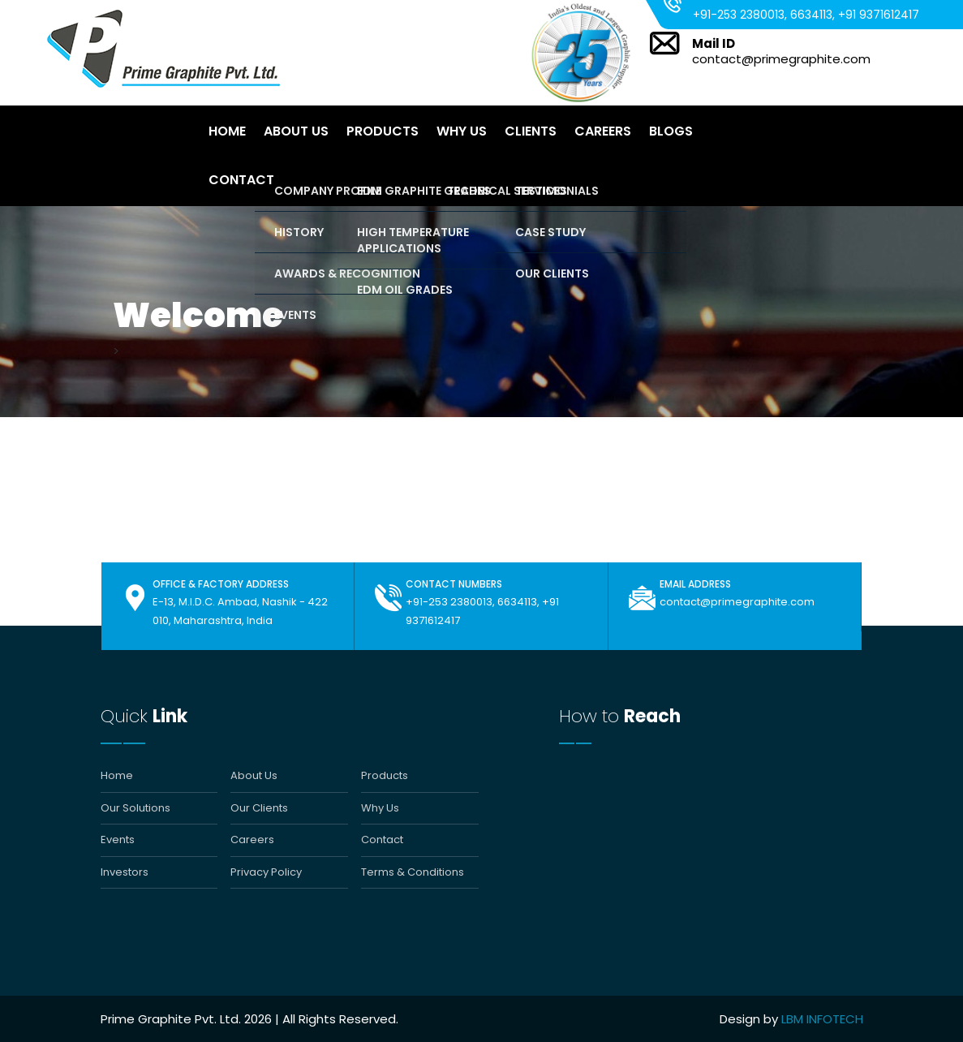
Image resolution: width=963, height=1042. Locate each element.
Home (227, 131)
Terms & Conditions (412, 872)
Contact (241, 179)
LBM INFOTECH (822, 1018)
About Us (296, 131)
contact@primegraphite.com (781, 58)
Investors (124, 872)
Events (118, 840)
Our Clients (259, 808)
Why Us (461, 131)
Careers (602, 131)
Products (382, 131)
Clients (531, 131)
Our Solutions (135, 808)
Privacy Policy (266, 872)
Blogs (671, 131)
